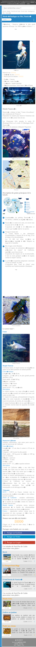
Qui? (15, 645)
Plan (23, 645)
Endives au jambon (10, 612)
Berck (5, 552)
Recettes (21, 643)
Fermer (28, 3)
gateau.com (22, 642)
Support (19, 645)
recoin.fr (20, 640)
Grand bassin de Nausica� (12, 579)
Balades (16, 643)
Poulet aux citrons (9, 626)
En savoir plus (22, 3)
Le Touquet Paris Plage (11, 566)
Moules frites (7, 599)
